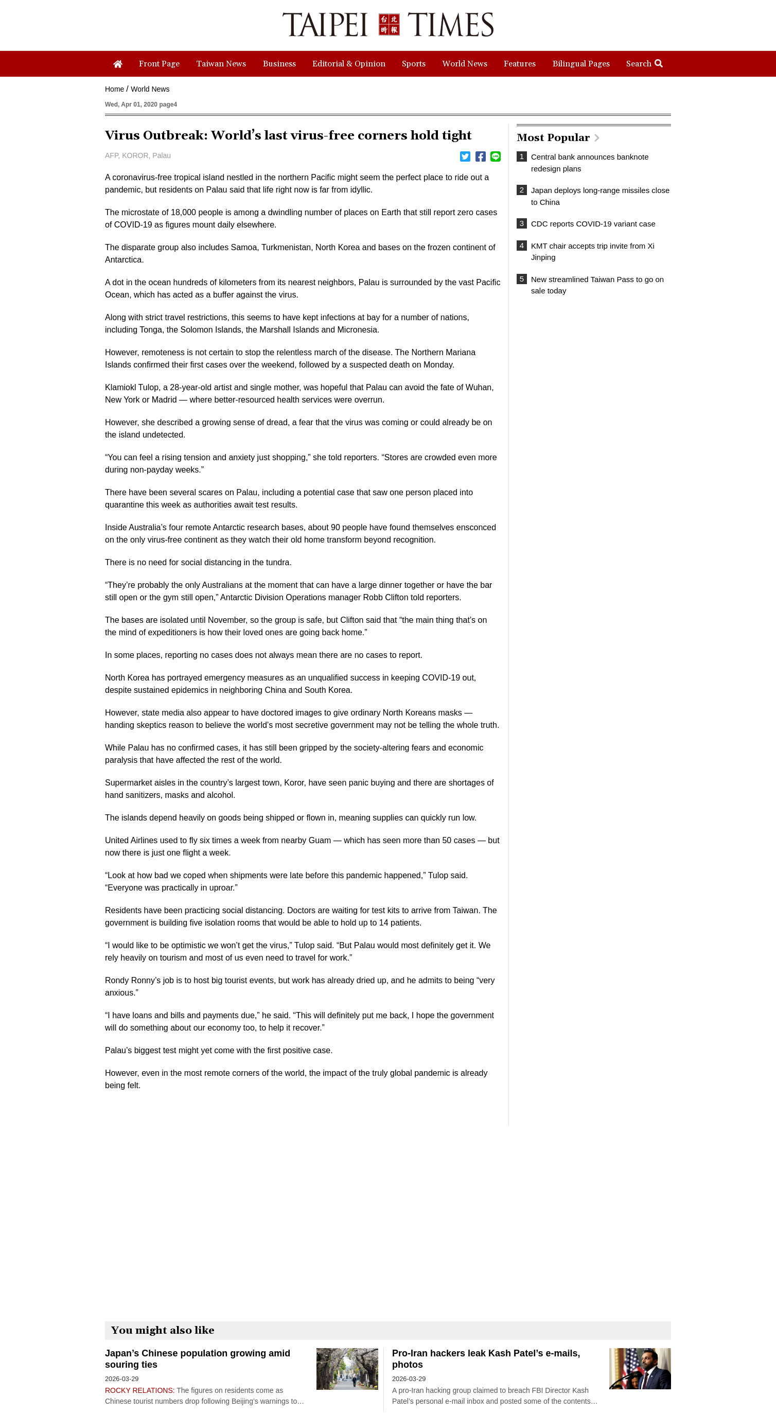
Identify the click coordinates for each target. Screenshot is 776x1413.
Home (114, 89)
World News (150, 89)
